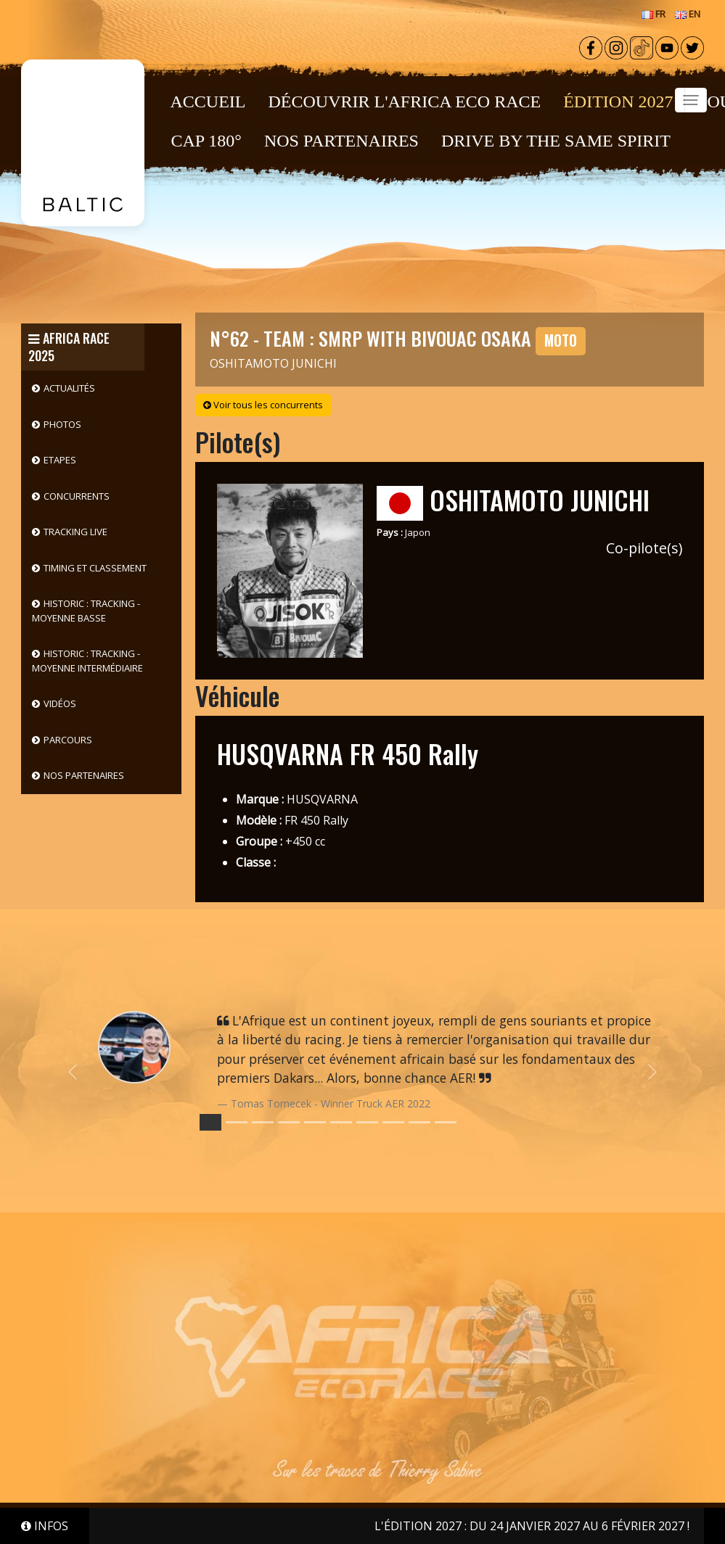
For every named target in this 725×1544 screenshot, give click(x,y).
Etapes (60, 459)
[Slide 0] (210, 1122)
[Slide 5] (341, 1122)
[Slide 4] (315, 1122)
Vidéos (60, 703)
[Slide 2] (263, 1122)
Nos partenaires (84, 775)
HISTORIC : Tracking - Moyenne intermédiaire (87, 660)
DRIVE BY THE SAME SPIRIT (556, 140)
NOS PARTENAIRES (341, 140)
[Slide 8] (419, 1122)
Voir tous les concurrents (263, 404)
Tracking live (75, 531)
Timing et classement (95, 567)
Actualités (69, 388)
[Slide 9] (445, 1122)
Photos (62, 424)
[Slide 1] (236, 1122)
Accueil (208, 101)
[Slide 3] (289, 1122)
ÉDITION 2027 (618, 101)
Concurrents (77, 496)
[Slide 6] (367, 1122)
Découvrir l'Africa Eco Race (405, 101)
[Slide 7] (393, 1122)
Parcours (68, 739)
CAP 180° (206, 140)
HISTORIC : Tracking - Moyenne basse (86, 610)
